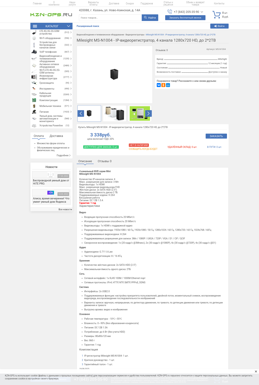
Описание (85, 161)
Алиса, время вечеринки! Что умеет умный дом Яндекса (51, 224)
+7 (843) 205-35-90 (186, 12)
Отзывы (105, 161)
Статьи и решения (155, 3)
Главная (34, 3)
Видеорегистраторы (135, 35)
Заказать (216, 136)
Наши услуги (67, 3)
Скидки (121, 3)
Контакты (205, 3)
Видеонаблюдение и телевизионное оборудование (100, 35)
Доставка (107, 3)
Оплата (39, 159)
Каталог (51, 26)
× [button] (256, 371)
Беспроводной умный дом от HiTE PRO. (51, 206)
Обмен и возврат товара (182, 3)
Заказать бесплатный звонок (185, 17)
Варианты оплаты (88, 3)
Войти (219, 26)
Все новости (65, 233)
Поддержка (135, 3)
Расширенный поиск (88, 26)
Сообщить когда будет (143, 149)
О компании (49, 3)
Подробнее (64, 179)
